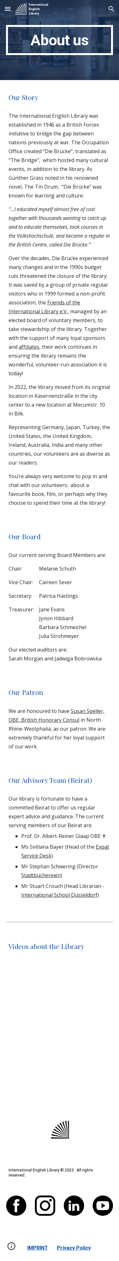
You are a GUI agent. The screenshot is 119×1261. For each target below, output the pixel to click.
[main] (59, 40)
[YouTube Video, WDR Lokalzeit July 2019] (59, 1001)
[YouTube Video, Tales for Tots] (59, 1076)
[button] (7, 8)
